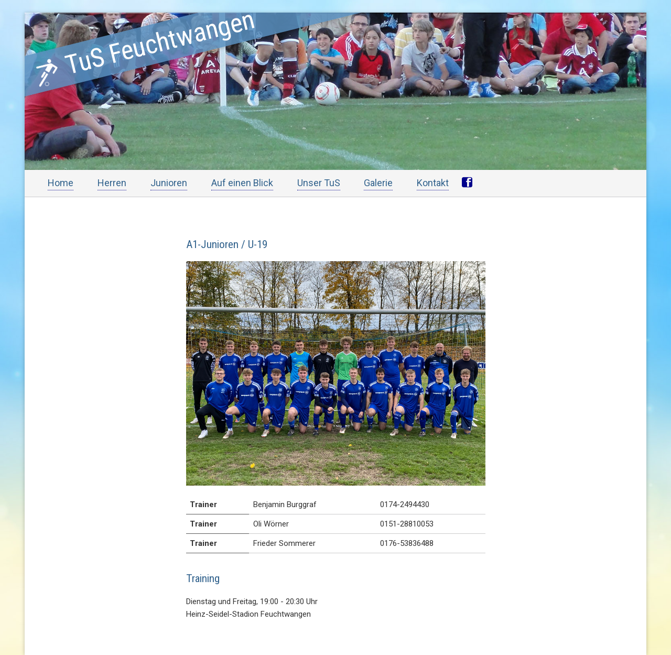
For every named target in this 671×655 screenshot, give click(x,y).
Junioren (168, 182)
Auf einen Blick (242, 182)
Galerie (378, 182)
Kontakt (433, 182)
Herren (112, 182)
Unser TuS (318, 182)
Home (60, 182)
